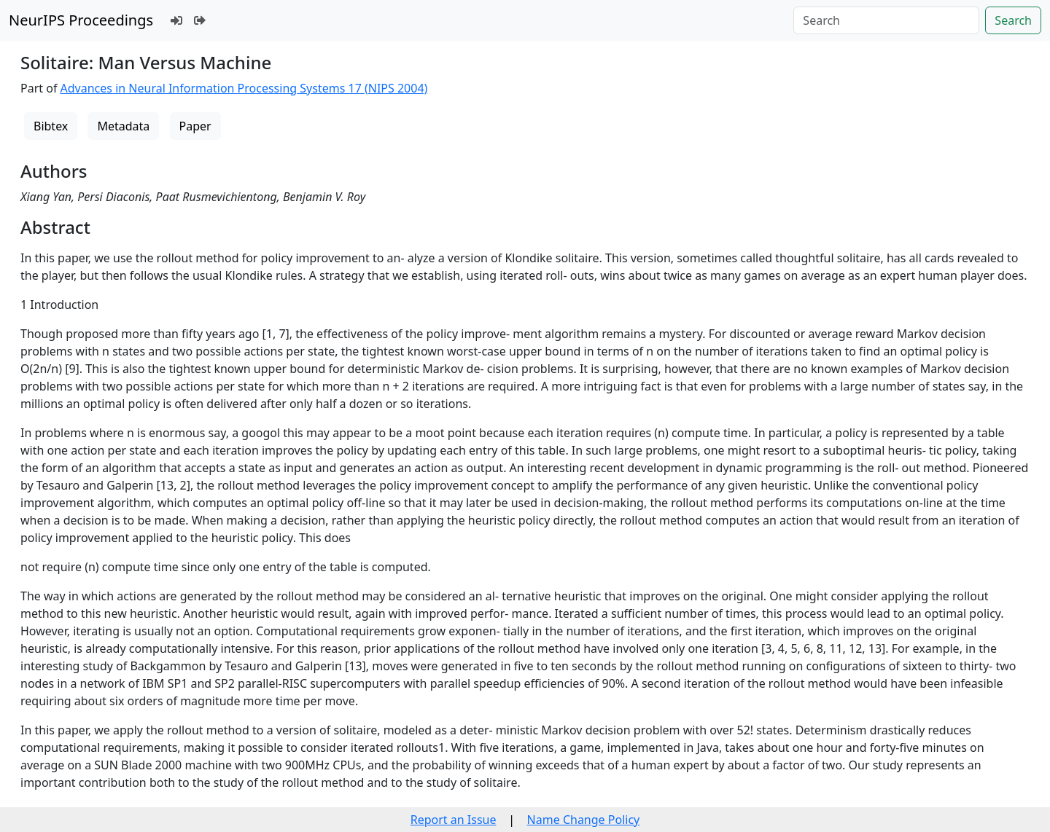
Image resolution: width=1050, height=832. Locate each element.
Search (1013, 20)
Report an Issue (454, 820)
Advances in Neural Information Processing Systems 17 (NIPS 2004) (244, 88)
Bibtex (51, 126)
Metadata (123, 126)
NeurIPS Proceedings (81, 20)
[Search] (886, 20)
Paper (195, 126)
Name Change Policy (583, 820)
